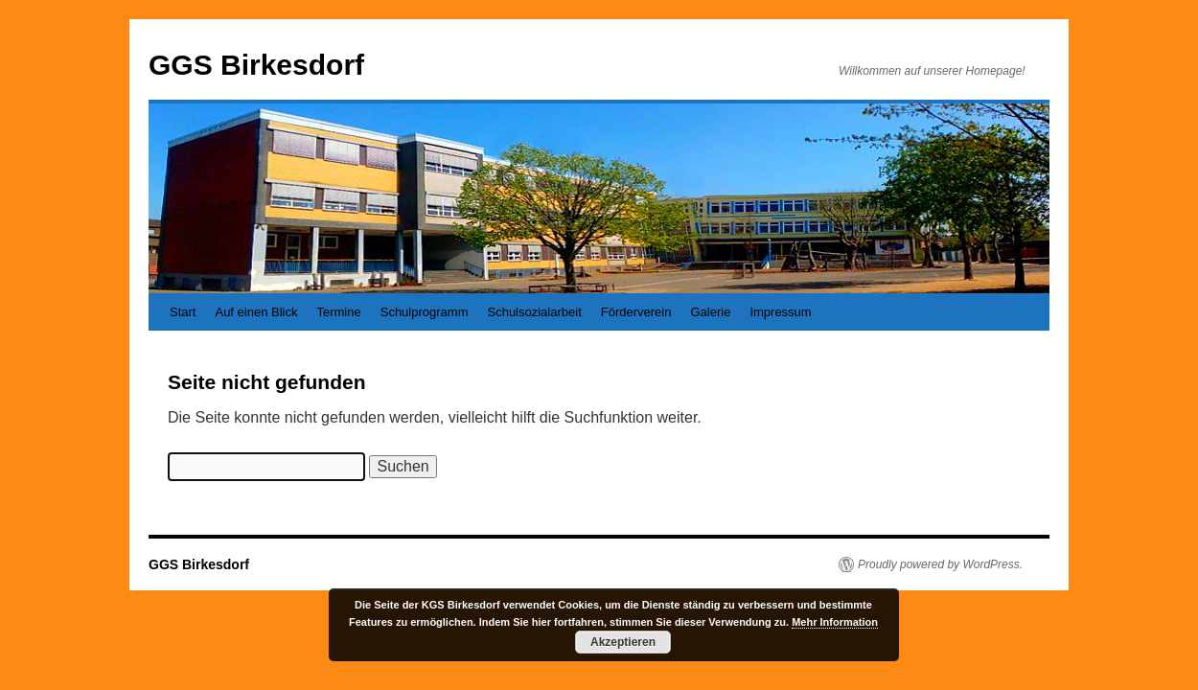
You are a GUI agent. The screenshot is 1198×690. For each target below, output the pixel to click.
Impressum (780, 312)
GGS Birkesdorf (256, 64)
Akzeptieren (623, 642)
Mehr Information (835, 622)
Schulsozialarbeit (534, 312)
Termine (338, 312)
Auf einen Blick (256, 312)
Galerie (710, 312)
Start (183, 312)
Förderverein (636, 312)
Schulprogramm (424, 312)
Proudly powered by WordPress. (940, 564)
